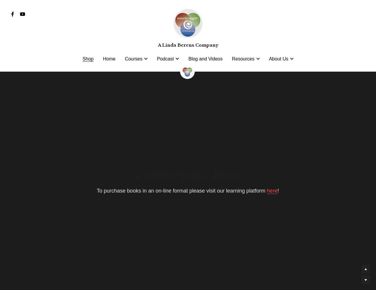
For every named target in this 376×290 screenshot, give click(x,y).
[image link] (187, 70)
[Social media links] (12, 14)
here (272, 191)
